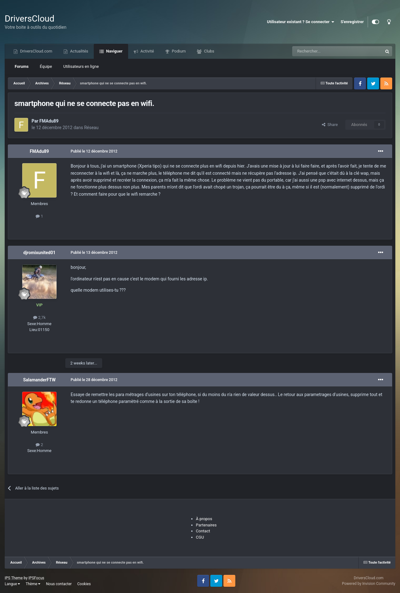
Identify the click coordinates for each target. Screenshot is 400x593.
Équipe (46, 66)
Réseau (91, 127)
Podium (178, 51)
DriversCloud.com (35, 51)
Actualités (78, 51)
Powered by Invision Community (368, 583)
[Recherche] (324, 51)
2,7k (39, 317)
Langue (12, 584)
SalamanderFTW (39, 379)
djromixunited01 (39, 252)
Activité (146, 51)
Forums (21, 66)
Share (330, 124)
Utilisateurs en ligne (81, 66)
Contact (203, 531)
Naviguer (113, 51)
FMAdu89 (48, 120)
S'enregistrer (352, 21)
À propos (204, 518)
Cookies (84, 584)
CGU (200, 537)
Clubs (208, 51)
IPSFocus (36, 578)
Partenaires (206, 525)
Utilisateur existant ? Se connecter (300, 22)
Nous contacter (59, 584)
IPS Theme (14, 578)
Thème (33, 584)
